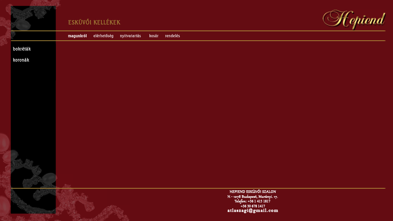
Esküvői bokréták (33, 49)
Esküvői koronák (33, 60)
